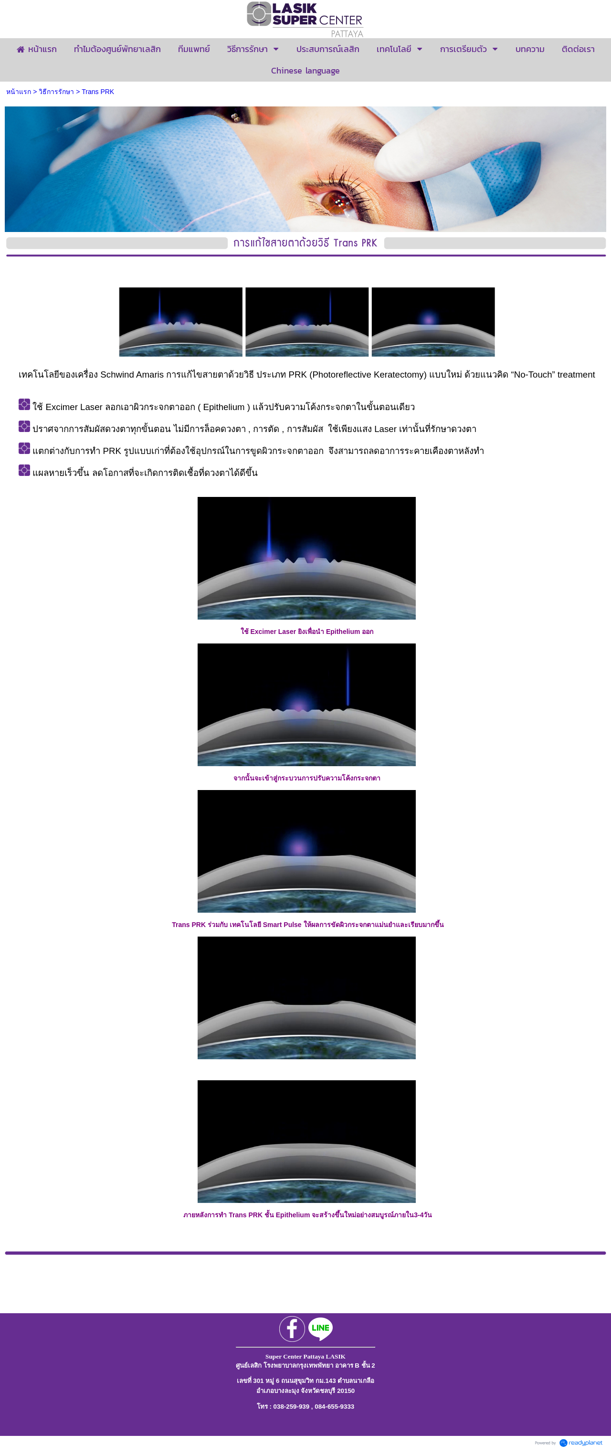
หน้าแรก (18, 91)
